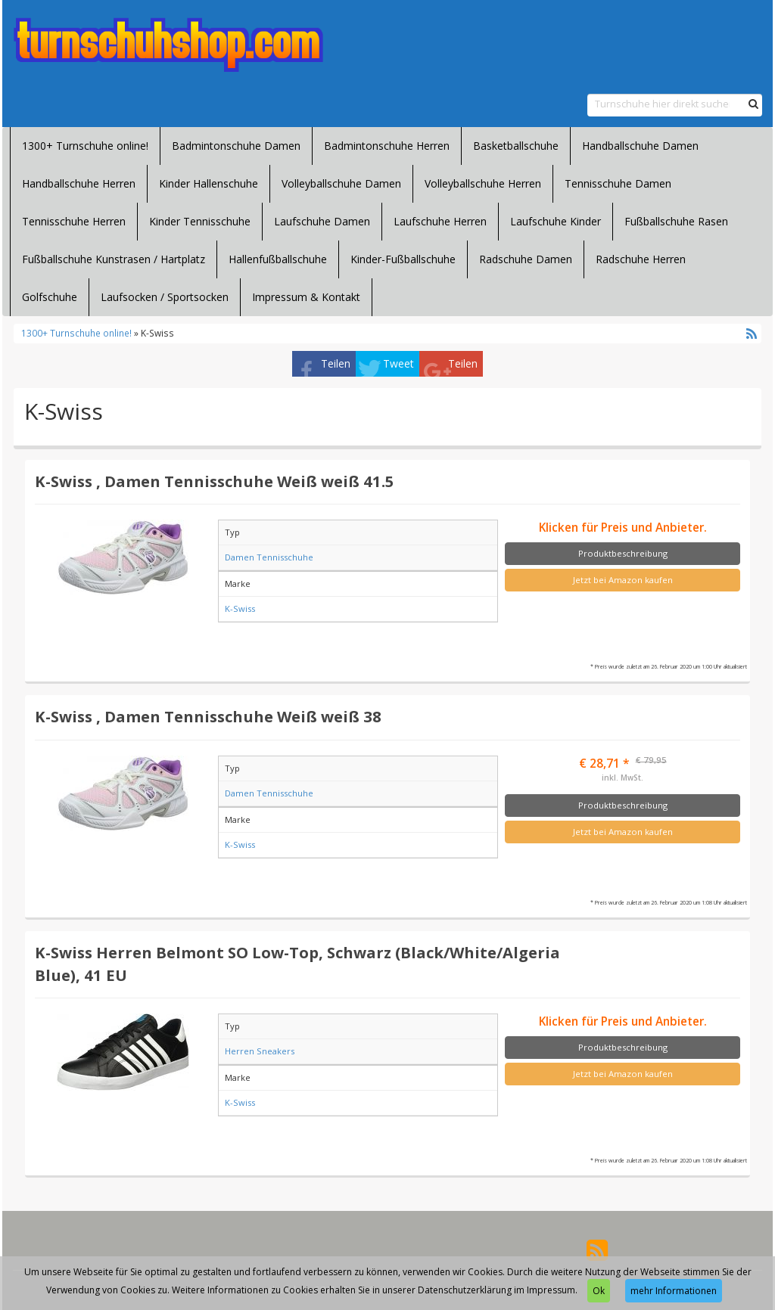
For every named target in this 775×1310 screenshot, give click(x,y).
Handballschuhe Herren (78, 183)
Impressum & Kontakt (306, 297)
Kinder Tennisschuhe (200, 221)
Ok (599, 1290)
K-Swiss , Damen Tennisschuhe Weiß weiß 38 (208, 716)
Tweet (398, 363)
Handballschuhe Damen (640, 145)
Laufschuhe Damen (322, 221)
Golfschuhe (49, 297)
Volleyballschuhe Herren (483, 183)
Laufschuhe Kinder (555, 221)
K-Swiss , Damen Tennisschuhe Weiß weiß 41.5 (214, 481)
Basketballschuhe (516, 145)
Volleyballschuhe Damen (341, 183)
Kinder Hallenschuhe (208, 183)
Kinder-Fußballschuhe (403, 259)
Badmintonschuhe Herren (387, 145)
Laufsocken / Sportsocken (165, 297)
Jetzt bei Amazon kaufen (623, 579)
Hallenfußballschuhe (278, 259)
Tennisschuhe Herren (74, 221)
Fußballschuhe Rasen (676, 221)
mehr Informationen (673, 1290)
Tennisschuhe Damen (618, 183)
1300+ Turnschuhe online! (85, 145)
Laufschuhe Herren (440, 221)
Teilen (335, 363)
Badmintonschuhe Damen (236, 145)
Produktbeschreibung (623, 553)
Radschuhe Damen (525, 259)
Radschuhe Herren (641, 259)
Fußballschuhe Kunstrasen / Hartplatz (113, 259)
